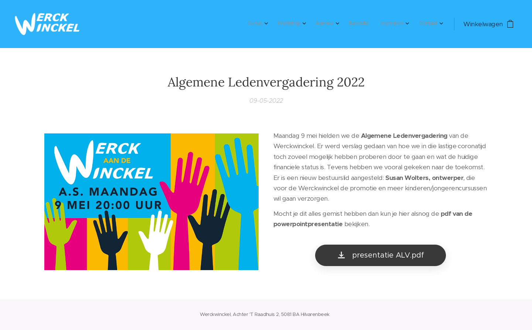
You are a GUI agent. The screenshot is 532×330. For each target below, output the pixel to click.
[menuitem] (367, 24)
